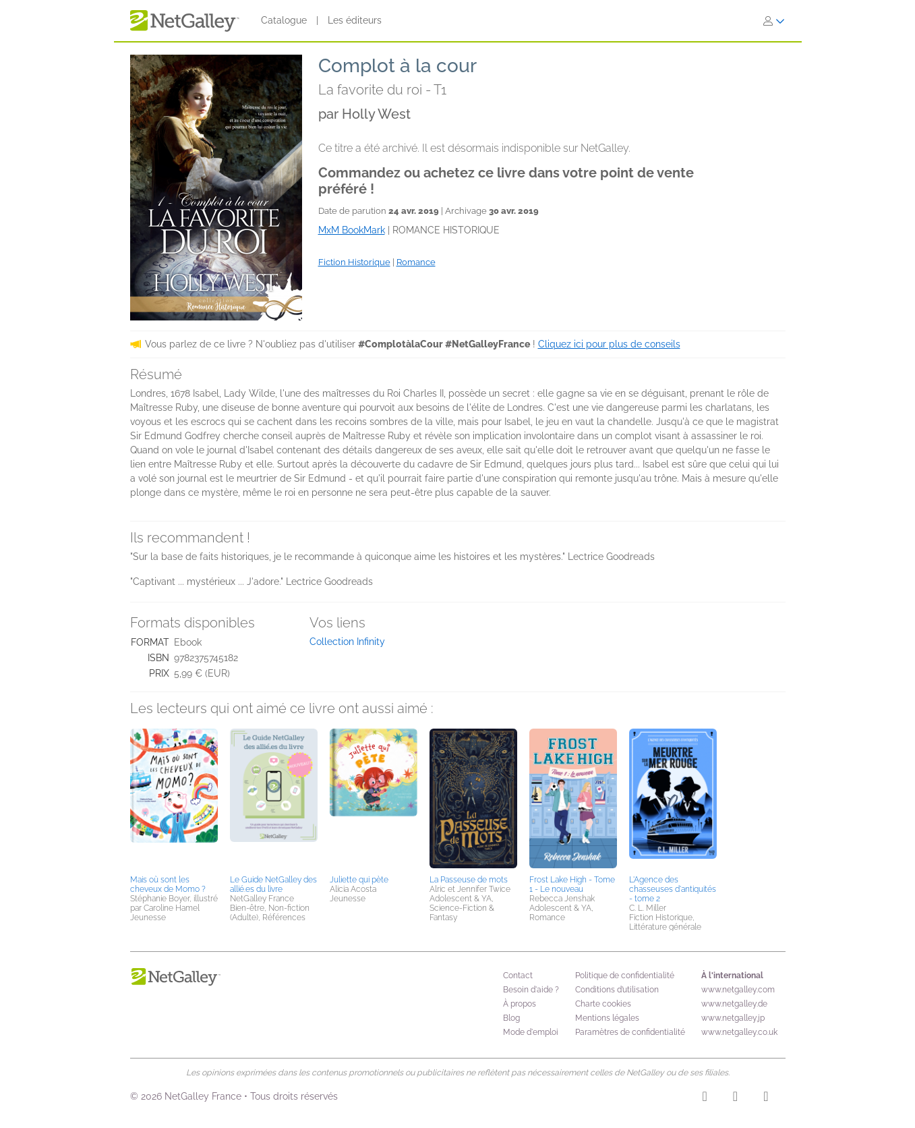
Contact (518, 975)
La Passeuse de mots (469, 879)
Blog (511, 1018)
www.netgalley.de (734, 1004)
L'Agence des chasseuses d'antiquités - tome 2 (672, 889)
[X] (765, 1098)
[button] (174, 799)
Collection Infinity (347, 641)
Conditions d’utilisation (617, 989)
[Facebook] (735, 1098)
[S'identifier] (774, 21)
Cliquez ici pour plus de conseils (609, 344)
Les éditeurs (355, 20)
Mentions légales (607, 1018)
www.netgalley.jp (733, 1018)
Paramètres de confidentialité (630, 1032)
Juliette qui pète (359, 879)
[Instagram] (705, 1098)
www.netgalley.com (738, 989)
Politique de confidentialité (624, 975)
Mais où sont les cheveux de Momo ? (168, 884)
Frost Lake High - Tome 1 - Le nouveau (572, 884)
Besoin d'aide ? (531, 989)
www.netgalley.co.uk (739, 1032)
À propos (519, 1004)
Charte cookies (603, 1004)
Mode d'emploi (530, 1032)
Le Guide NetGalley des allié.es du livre (273, 884)
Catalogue (284, 20)
